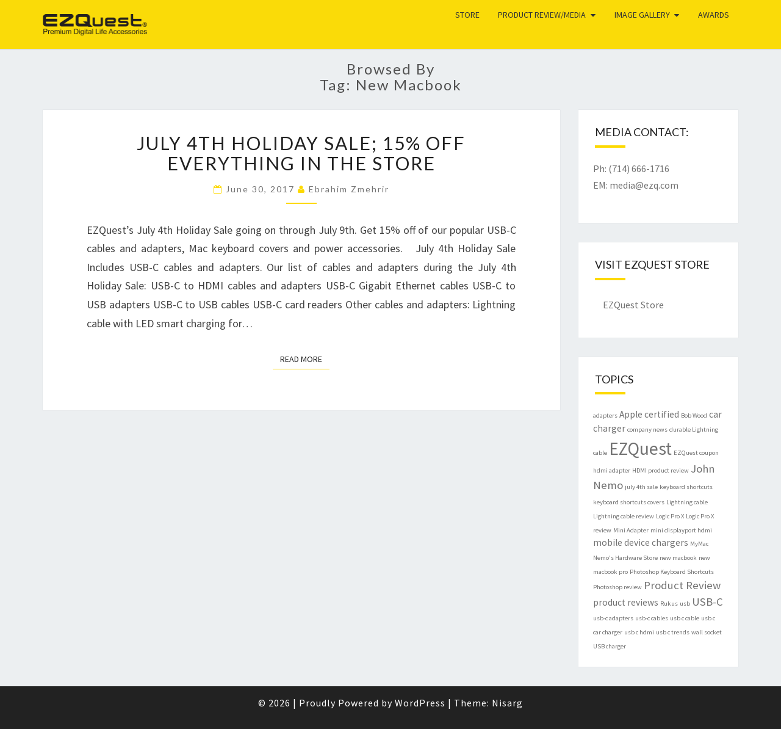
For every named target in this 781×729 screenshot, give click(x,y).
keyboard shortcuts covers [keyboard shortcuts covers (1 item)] (628, 502)
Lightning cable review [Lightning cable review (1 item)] (623, 516)
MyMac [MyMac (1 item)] (699, 544)
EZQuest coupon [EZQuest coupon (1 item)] (696, 453)
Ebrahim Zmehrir (349, 189)
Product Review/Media (542, 14)
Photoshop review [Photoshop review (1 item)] (617, 587)
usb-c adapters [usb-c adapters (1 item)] (613, 618)
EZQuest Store (633, 305)
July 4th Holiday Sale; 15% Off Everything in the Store (301, 153)
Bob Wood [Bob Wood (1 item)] (694, 415)
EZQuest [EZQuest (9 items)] (640, 448)
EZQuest (76, 15)
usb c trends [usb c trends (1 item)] (672, 632)
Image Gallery (642, 14)
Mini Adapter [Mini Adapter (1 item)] (631, 530)
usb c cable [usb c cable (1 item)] (684, 618)
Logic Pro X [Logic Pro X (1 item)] (670, 516)
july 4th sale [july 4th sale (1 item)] (641, 487)
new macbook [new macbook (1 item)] (678, 558)
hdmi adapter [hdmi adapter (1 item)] (611, 470)
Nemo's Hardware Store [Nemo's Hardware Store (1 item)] (625, 558)
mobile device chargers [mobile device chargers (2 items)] (640, 542)
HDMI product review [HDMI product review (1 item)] (660, 470)
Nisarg (507, 703)
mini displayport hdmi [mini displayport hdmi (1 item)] (681, 530)
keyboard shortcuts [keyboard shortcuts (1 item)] (686, 487)
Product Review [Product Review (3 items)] (682, 585)
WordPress (420, 703)
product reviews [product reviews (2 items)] (625, 602)
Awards (713, 14)
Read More (304, 358)
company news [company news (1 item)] (647, 429)
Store (467, 14)
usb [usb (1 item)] (685, 604)
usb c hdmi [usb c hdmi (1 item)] (639, 632)
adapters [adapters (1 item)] (605, 415)
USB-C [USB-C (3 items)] (707, 602)
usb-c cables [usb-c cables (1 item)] (651, 618)
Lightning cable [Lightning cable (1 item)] (687, 502)
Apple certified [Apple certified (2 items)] (649, 414)
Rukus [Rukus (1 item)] (669, 604)
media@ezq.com (644, 185)
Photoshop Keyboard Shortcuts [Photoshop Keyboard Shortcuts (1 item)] (672, 572)
